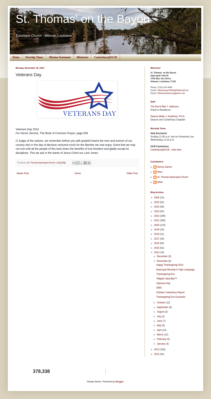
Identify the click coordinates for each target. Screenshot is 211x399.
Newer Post (23, 173)
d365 (159, 287)
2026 (157, 197)
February (162, 339)
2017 (157, 238)
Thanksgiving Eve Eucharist (170, 297)
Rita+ (160, 172)
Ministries (83, 57)
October (161, 302)
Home (16, 57)
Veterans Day (163, 283)
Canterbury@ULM (105, 57)
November (162, 261)
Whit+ (160, 182)
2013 (157, 349)
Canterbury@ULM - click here (165, 149)
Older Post (132, 173)
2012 (157, 354)
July (159, 316)
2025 (157, 202)
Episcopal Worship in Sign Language (175, 269)
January (161, 343)
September (163, 307)
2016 (157, 243)
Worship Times (34, 57)
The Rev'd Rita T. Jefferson (164, 106)
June (160, 321)
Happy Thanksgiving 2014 (169, 265)
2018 (157, 234)
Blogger (119, 381)
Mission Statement (60, 57)
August (161, 311)
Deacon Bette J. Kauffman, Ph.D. (167, 116)
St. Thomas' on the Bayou (83, 18)
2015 (157, 248)
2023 (157, 211)
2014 (157, 252)
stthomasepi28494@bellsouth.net (173, 90)
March (160, 334)
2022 (157, 216)
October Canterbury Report (170, 292)
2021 (157, 220)
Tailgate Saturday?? (166, 278)
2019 (157, 229)
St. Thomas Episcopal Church (172, 177)
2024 (157, 206)
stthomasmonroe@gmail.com (171, 93)
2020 (157, 225)
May (159, 325)
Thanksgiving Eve (165, 274)
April (159, 330)
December (162, 256)
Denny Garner (164, 167)
